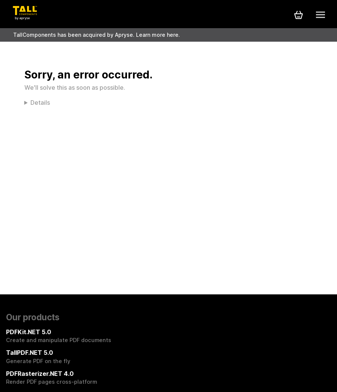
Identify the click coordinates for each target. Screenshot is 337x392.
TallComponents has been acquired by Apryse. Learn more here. (96, 35)
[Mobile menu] (320, 15)
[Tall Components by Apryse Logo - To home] (25, 17)
